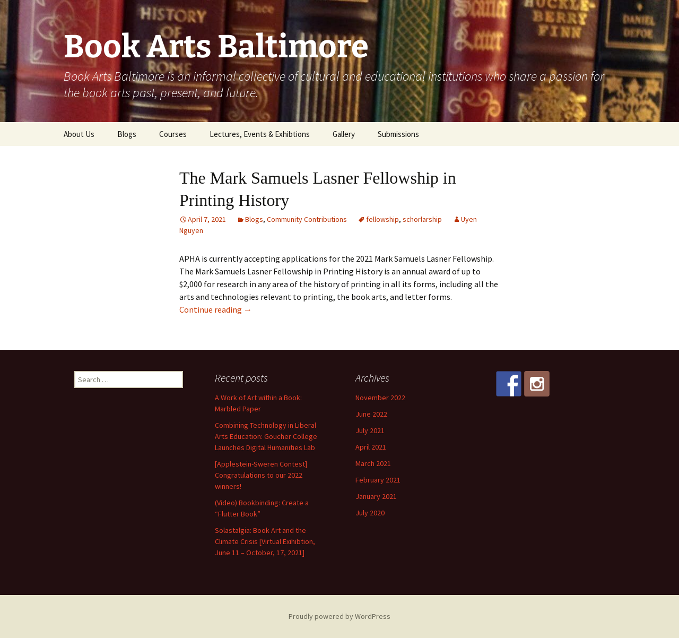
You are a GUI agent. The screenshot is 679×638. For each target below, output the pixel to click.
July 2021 (370, 430)
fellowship (382, 219)
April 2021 (370, 447)
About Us (79, 134)
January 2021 (376, 496)
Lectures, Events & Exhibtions (260, 134)
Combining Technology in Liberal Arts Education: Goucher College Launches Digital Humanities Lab (266, 436)
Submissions (398, 134)
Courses (173, 134)
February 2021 (378, 480)
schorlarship (422, 219)
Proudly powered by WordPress (339, 616)
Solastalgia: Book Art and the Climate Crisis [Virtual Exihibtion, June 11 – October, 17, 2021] (265, 541)
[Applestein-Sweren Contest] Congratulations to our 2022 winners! (261, 475)
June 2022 (371, 414)
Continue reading (215, 309)
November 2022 (380, 397)
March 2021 (373, 463)
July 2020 (370, 513)
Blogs (126, 134)
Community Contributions (307, 219)
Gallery (344, 134)
